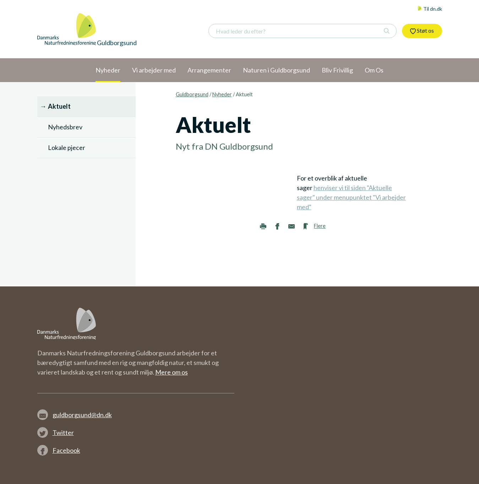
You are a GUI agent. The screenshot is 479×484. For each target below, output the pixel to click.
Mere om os (171, 372)
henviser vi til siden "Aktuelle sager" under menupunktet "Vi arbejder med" (351, 197)
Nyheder (222, 94)
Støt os (422, 30)
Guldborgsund (192, 94)
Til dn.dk (429, 9)
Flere (320, 226)
